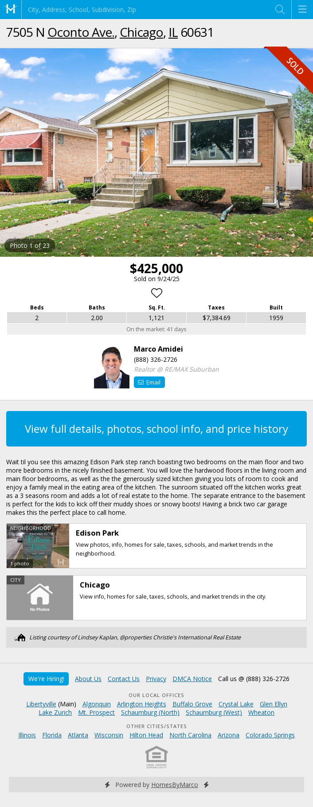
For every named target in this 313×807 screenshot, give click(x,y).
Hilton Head (146, 735)
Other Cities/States (156, 726)
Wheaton (261, 712)
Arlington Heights (141, 704)
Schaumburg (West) (214, 712)
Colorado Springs (270, 735)
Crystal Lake (236, 704)
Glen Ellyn (273, 704)
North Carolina (190, 735)
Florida (52, 735)
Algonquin (96, 704)
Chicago (141, 32)
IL (173, 32)
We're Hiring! (46, 678)
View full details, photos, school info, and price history (156, 428)
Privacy (156, 678)
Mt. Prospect (96, 712)
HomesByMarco (174, 784)
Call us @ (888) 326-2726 (254, 678)
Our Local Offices (156, 695)
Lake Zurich (55, 712)
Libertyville (41, 704)
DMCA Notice (192, 678)
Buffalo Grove (192, 704)
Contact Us (124, 678)
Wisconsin (108, 735)
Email (149, 382)
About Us (88, 678)
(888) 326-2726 (155, 359)
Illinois (27, 735)
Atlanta (78, 735)
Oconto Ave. (80, 32)
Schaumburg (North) (150, 712)
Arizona (228, 735)
